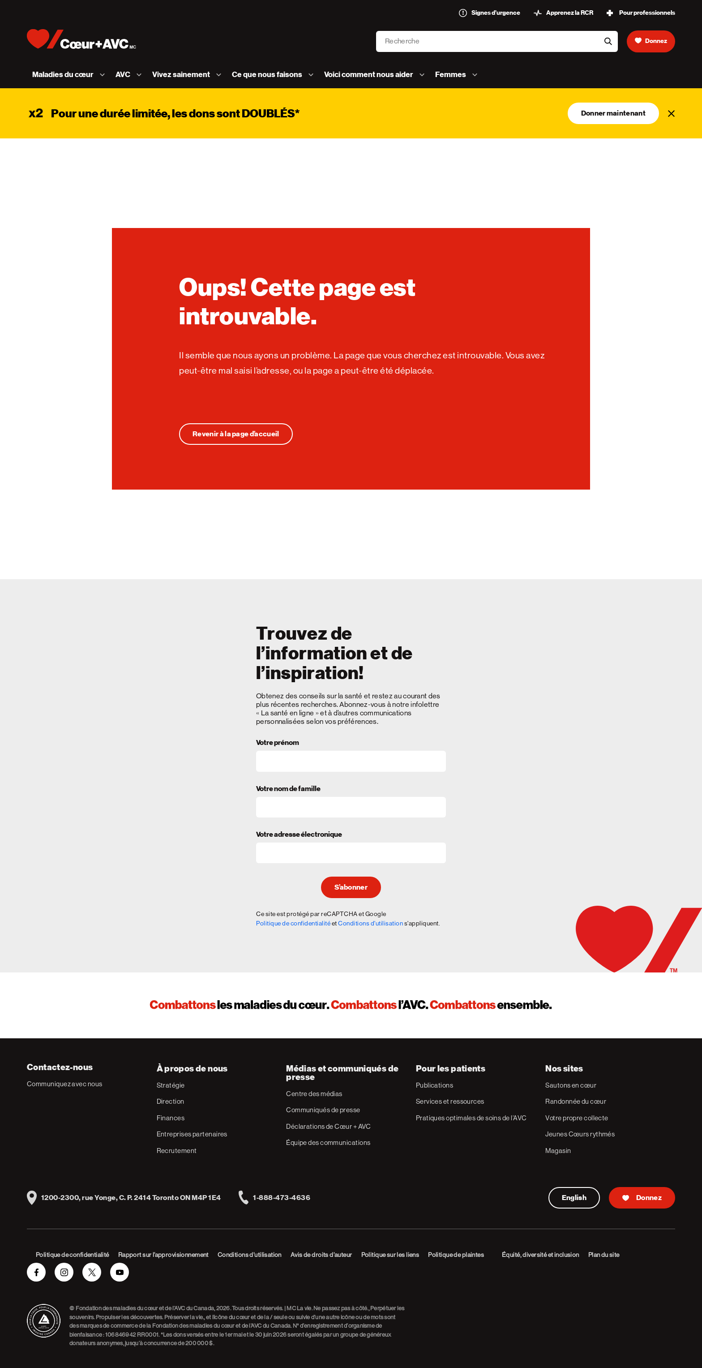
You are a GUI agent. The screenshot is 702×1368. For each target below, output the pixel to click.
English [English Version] (574, 1197)
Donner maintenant (613, 113)
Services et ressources (450, 1101)
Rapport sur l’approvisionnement (163, 1254)
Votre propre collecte (576, 1118)
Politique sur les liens (390, 1254)
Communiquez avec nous (64, 1084)
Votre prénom (277, 743)
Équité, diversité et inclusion (540, 1254)
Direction (170, 1101)
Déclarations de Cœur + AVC (328, 1126)
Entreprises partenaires (192, 1134)
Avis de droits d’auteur (321, 1254)
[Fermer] (671, 113)
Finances (171, 1118)
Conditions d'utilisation (370, 923)
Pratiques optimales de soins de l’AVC (471, 1118)
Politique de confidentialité (293, 923)
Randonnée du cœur (575, 1101)
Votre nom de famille (288, 789)
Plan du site (604, 1254)
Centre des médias (314, 1093)
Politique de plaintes (456, 1254)
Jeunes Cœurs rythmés (580, 1134)
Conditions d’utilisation (250, 1254)
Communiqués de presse (323, 1110)
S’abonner (351, 887)
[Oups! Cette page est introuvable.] (236, 434)
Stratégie (171, 1085)
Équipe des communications (328, 1142)
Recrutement (177, 1150)
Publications (434, 1085)
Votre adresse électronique (299, 835)
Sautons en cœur (570, 1085)
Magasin (558, 1150)
